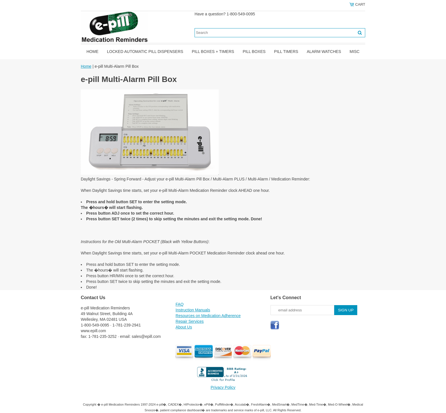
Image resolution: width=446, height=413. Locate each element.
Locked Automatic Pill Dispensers (145, 51)
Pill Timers (286, 51)
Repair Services (189, 321)
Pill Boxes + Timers (213, 51)
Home (92, 51)
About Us (183, 327)
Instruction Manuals (192, 310)
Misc (355, 51)
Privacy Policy (222, 387)
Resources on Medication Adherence (208, 315)
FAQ (179, 304)
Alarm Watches (324, 51)
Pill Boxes (254, 51)
